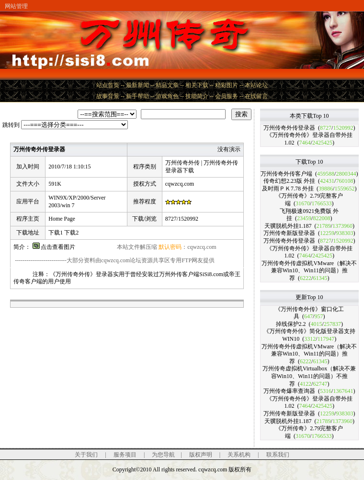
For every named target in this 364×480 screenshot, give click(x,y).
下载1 (55, 232)
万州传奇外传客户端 (286, 173)
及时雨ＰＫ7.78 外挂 (288, 188)
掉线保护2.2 (291, 324)
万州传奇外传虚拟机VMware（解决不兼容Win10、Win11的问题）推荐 (309, 270)
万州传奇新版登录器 (289, 233)
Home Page (61, 218)
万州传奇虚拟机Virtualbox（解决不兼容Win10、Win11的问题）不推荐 (309, 376)
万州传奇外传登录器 (289, 127)
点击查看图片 (53, 247)
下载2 (71, 232)
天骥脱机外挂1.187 (288, 226)
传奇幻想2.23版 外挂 (289, 181)
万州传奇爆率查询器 (289, 391)
